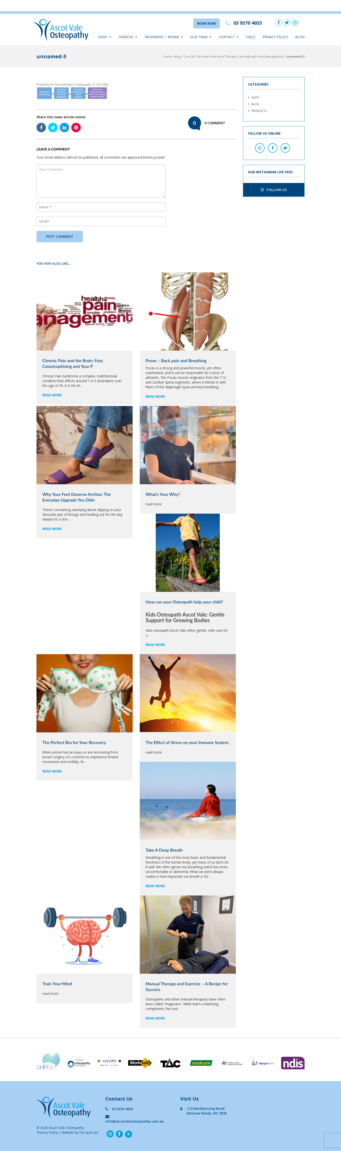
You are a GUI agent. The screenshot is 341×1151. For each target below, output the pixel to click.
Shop (105, 37)
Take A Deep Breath (164, 850)
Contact (229, 37)
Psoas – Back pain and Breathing (176, 360)
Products (258, 111)
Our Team (201, 37)
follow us (274, 189)
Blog (300, 37)
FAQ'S (250, 37)
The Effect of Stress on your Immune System (187, 742)
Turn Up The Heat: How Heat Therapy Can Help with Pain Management (233, 56)
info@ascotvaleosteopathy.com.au (134, 1119)
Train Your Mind (57, 983)
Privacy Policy (275, 37)
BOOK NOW (206, 23)
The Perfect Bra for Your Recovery (74, 742)
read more (52, 395)
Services (128, 37)
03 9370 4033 (119, 1109)
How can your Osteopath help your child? (184, 601)
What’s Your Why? (163, 494)
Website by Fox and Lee (80, 1132)
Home (167, 56)
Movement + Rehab (164, 37)
